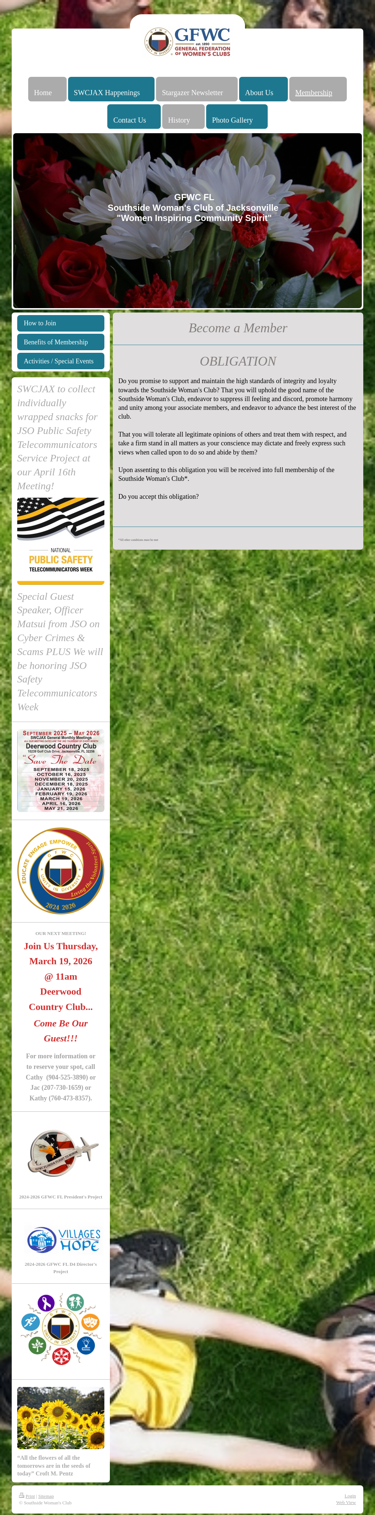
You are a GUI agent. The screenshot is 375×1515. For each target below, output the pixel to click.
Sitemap (46, 1496)
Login (350, 1496)
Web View (346, 1502)
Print (27, 1496)
